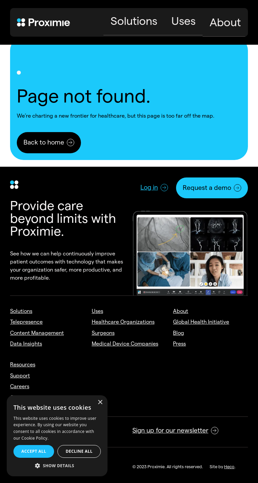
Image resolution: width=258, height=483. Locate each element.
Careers (19, 386)
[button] (57, 466)
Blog (178, 333)
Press (179, 344)
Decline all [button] (79, 451)
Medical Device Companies (125, 344)
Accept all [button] (34, 451)
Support (20, 375)
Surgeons (103, 333)
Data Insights (26, 344)
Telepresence (26, 322)
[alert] (57, 435)
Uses (97, 311)
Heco (229, 466)
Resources (22, 364)
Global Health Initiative (201, 322)
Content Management (37, 333)
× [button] (99, 402)
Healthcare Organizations (123, 322)
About (180, 311)
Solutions (21, 311)
